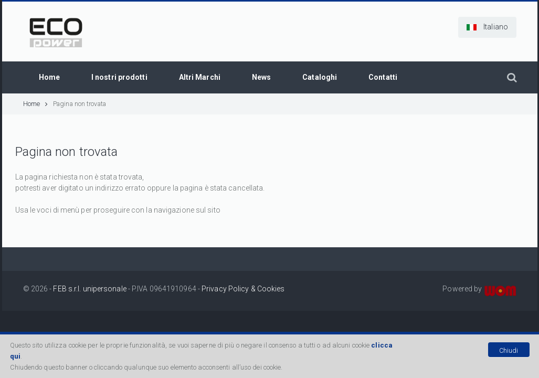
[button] (487, 27)
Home (35, 104)
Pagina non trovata (79, 104)
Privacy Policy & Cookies (243, 289)
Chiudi (508, 350)
